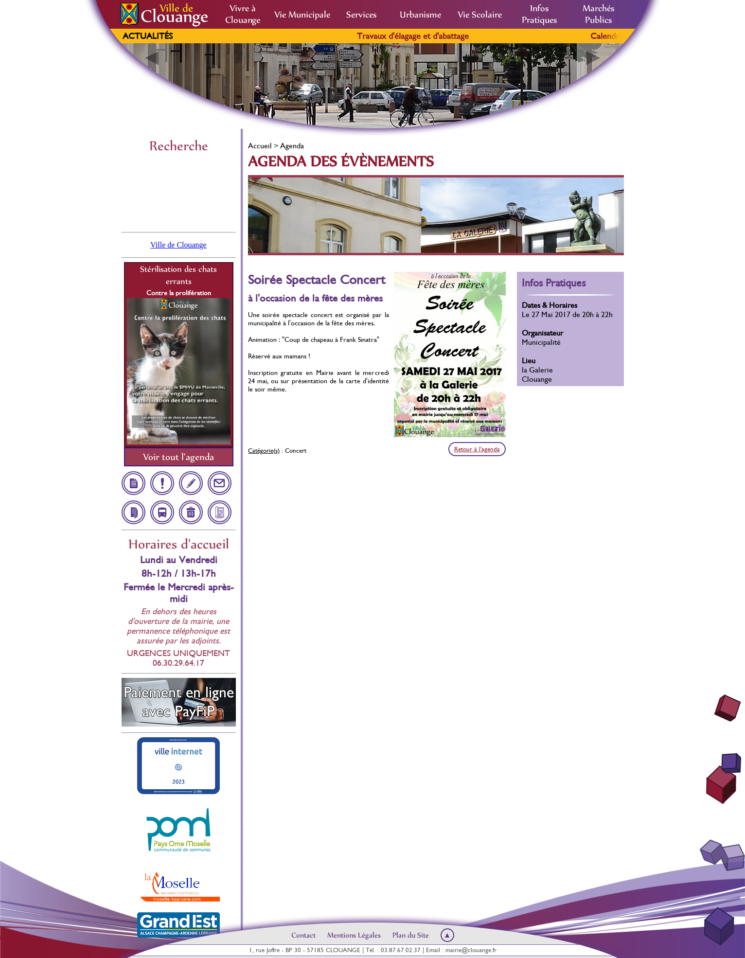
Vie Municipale (302, 14)
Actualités (148, 36)
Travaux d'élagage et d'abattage (427, 36)
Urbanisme (420, 14)
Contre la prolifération (178, 293)
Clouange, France (179, 191)
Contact (303, 935)
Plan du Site (410, 935)
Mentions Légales (354, 935)
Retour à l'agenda (477, 449)
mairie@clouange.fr (471, 950)
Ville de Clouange (178, 245)
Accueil (260, 145)
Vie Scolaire (480, 14)
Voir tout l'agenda (178, 457)
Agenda (292, 145)
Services (361, 14)
